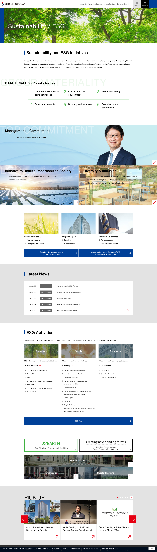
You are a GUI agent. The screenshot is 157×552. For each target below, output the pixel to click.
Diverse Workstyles (71, 384)
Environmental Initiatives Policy (38, 367)
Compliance (105, 367)
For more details (107, 240)
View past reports (33, 240)
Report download (31, 237)
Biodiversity (31, 381)
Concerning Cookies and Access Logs (103, 548)
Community (68, 398)
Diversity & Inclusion (71, 374)
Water (29, 374)
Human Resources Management (76, 367)
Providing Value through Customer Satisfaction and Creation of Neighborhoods (77, 408)
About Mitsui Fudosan (109, 244)
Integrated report (68, 237)
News (90, 4)
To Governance (106, 362)
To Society (66, 362)
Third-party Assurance (35, 244)
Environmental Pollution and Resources (42, 378)
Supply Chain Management (74, 402)
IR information (69, 244)
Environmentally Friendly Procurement (41, 385)
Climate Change (33, 371)
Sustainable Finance (34, 389)
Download (67, 240)
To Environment (31, 362)
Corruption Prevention (109, 371)
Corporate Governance (108, 237)
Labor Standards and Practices (75, 371)
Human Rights (69, 394)
